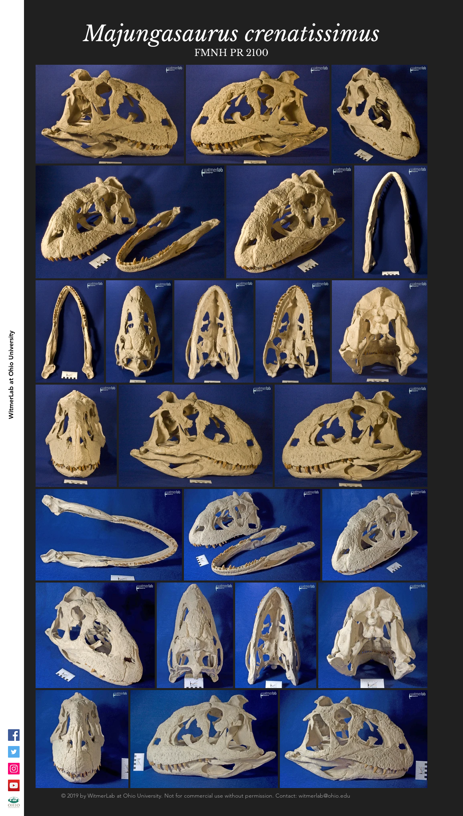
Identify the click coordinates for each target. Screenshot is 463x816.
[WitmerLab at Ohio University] (11, 374)
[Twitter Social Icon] (14, 752)
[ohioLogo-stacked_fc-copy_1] (14, 802)
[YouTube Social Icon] (14, 785)
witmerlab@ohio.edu (324, 795)
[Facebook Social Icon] (14, 735)
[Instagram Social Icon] (14, 768)
